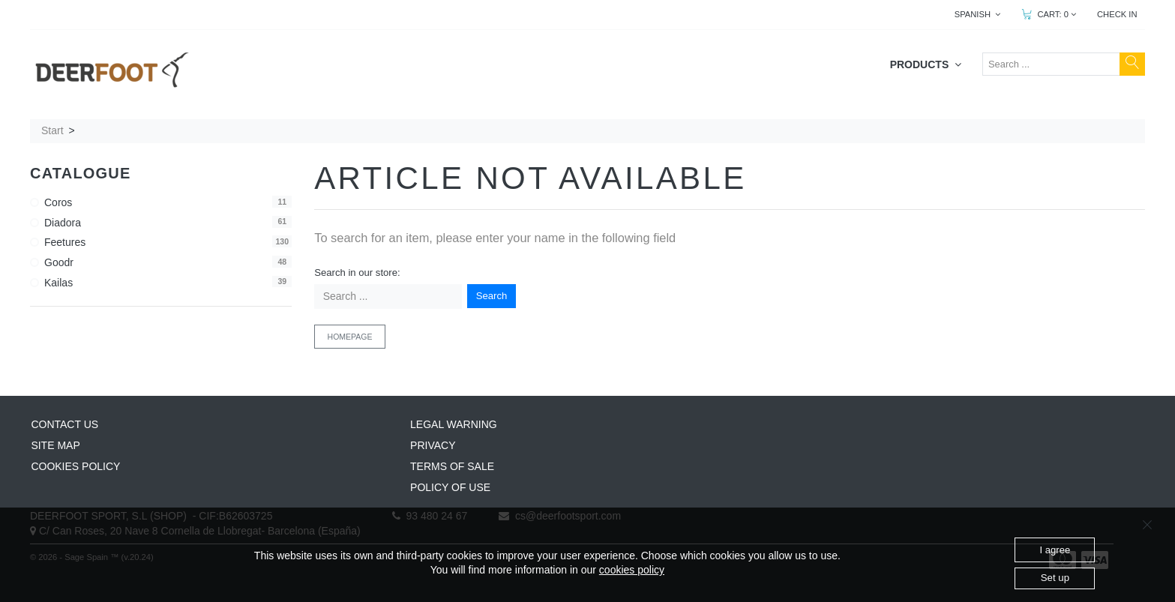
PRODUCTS (925, 64)
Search (492, 295)
